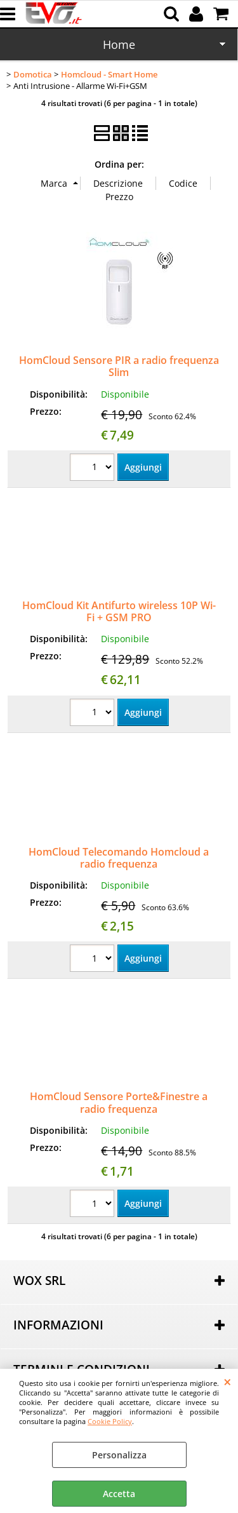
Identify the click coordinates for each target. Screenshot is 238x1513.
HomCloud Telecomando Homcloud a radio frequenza (119, 858)
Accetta (119, 1494)
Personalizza (119, 1455)
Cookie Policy (110, 1421)
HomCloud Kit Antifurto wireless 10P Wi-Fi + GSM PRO (119, 611)
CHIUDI (227, 1381)
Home (119, 44)
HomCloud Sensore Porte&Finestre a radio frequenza (119, 1102)
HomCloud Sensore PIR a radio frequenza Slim (119, 366)
